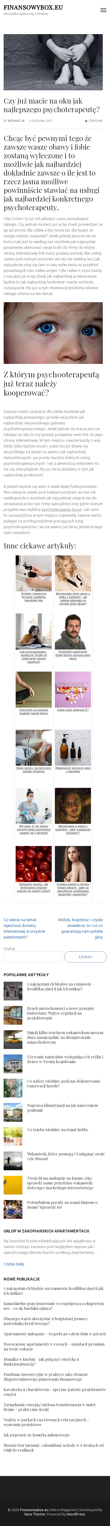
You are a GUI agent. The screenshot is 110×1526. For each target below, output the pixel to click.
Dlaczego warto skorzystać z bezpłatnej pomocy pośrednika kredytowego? (46, 1321)
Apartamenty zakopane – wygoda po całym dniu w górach (55, 1333)
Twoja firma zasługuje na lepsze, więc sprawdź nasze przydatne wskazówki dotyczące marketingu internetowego (60, 1183)
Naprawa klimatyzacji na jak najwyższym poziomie (62, 1108)
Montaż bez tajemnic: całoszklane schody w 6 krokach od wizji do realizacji (54, 1447)
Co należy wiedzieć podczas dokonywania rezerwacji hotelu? (63, 1083)
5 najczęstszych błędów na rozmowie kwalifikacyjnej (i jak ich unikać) (59, 986)
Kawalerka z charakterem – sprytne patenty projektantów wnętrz (55, 1392)
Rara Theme (34, 1514)
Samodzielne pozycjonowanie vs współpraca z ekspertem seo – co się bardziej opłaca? (54, 1306)
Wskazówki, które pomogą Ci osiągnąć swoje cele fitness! (66, 1156)
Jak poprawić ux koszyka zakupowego (37, 1434)
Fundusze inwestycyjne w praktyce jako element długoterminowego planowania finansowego (46, 1377)
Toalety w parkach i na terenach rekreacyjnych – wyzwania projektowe (46, 1422)
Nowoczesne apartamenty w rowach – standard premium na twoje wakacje (54, 1346)
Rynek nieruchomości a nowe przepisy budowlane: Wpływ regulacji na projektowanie (60, 1013)
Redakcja (16, 120)
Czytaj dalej (14, 1264)
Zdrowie (96, 120)
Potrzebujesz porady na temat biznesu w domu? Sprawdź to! (62, 1205)
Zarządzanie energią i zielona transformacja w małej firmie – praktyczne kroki (49, 1407)
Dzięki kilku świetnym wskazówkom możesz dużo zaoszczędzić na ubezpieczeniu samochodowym (65, 1037)
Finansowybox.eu (33, 7)
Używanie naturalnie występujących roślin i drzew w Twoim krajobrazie (65, 1059)
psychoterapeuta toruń (62, 509)
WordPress (76, 1514)
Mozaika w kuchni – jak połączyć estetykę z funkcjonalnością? (41, 1362)
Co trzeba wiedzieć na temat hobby (57, 1129)
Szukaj (9, 948)
